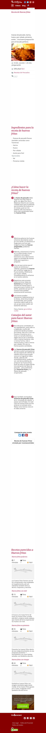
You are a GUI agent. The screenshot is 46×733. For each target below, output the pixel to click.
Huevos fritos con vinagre (20, 659)
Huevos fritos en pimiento (20, 625)
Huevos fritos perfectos (19, 557)
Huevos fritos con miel (19, 591)
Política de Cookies (17, 725)
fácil (22, 69)
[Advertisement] (23, 22)
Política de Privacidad (26, 723)
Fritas (15, 76)
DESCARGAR (23, 706)
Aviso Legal (15, 723)
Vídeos (17, 5)
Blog (24, 5)
